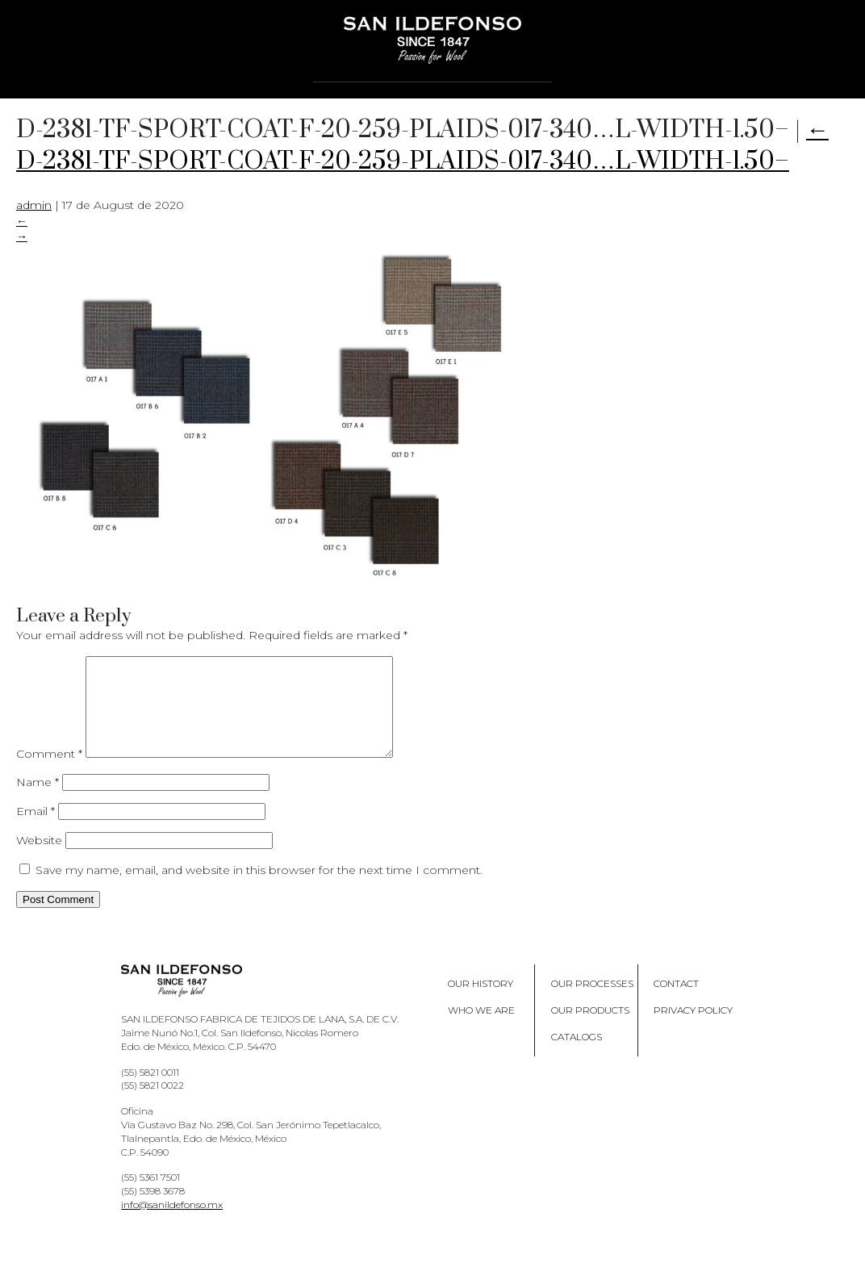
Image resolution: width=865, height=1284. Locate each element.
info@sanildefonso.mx (172, 1224)
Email (35, 830)
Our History (480, 1003)
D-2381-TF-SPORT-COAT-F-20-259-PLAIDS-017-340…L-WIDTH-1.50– (422, 146)
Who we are (481, 1029)
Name (37, 801)
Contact (676, 1003)
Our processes (592, 1003)
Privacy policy (693, 1029)
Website (39, 859)
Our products (590, 1029)
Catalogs (576, 1056)
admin (34, 205)
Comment (49, 773)
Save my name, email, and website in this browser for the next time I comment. (259, 889)
